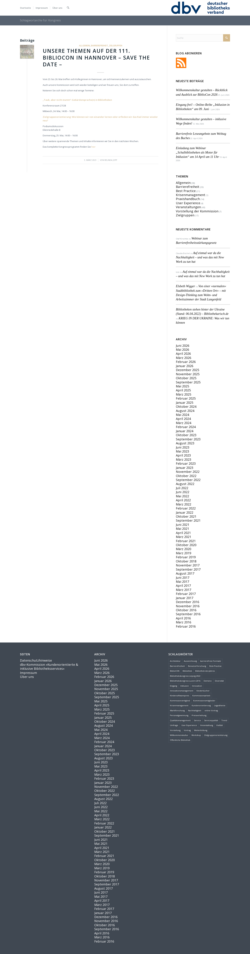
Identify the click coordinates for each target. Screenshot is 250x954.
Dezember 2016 (187, 602)
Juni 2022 (182, 492)
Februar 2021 (186, 541)
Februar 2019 (186, 557)
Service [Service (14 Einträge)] (197, 720)
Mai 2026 (182, 349)
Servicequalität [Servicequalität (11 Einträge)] (211, 720)
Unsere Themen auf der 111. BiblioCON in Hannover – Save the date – (96, 57)
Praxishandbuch (188, 199)
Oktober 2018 (186, 561)
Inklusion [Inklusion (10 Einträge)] (184, 686)
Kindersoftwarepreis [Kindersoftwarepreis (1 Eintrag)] (179, 695)
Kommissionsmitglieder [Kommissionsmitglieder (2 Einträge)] (204, 700)
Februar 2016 (186, 626)
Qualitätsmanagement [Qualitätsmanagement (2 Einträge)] (180, 720)
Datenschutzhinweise (36, 660)
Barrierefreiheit (99, 45)
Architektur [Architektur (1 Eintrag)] (175, 661)
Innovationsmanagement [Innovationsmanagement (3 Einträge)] (181, 690)
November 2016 (187, 606)
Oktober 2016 (186, 610)
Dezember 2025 (187, 370)
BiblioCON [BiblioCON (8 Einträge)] (174, 671)
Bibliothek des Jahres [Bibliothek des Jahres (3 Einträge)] (205, 671)
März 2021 (183, 537)
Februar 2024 (186, 427)
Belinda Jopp (111, 160)
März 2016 (183, 622)
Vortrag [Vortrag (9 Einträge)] (187, 730)
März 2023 (183, 459)
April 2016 (183, 618)
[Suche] (68, 8)
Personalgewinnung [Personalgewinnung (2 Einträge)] (179, 715)
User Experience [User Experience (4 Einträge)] (189, 725)
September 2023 (188, 439)
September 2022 (188, 480)
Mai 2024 (182, 415)
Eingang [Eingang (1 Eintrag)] (173, 686)
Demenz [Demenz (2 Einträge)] (208, 680)
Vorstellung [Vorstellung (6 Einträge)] (175, 730)
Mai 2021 (182, 528)
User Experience (188, 203)
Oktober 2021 (186, 516)
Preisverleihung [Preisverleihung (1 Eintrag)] (199, 715)
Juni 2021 (182, 524)
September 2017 (188, 569)
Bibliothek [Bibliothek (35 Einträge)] (187, 671)
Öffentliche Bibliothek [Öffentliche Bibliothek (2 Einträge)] (180, 740)
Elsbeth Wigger (185, 286)
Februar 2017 (186, 594)
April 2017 (183, 585)
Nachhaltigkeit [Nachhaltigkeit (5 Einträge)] (194, 710)
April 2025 (183, 390)
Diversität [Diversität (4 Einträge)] (219, 680)
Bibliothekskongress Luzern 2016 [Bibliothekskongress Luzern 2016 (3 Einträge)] (185, 680)
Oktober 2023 (186, 435)
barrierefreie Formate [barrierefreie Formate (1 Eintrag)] (210, 661)
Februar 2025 (186, 398)
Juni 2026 (182, 345)
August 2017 (185, 573)
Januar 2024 (184, 431)
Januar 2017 (184, 598)
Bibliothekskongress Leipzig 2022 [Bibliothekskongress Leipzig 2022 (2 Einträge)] (185, 676)
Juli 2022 (182, 488)
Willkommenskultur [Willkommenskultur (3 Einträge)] (179, 735)
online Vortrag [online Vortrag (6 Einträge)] (211, 710)
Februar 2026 (186, 362)
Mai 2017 (182, 581)
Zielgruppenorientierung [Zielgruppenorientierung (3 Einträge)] (215, 735)
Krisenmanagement (190, 195)
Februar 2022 (186, 508)
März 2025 (183, 394)
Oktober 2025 (186, 378)
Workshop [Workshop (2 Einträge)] (196, 735)
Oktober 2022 (186, 476)
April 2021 (183, 533)
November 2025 (187, 374)
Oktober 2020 (186, 545)
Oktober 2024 (186, 406)
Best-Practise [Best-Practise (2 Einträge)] (215, 666)
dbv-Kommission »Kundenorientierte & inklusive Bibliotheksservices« (49, 666)
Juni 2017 (182, 577)
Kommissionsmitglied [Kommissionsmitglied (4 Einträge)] (180, 700)
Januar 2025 (184, 402)
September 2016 (188, 614)
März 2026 (183, 358)
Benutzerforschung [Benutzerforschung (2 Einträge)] (197, 666)
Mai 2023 (182, 451)
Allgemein (84, 45)
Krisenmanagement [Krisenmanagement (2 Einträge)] (179, 705)
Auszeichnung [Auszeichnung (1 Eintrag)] (190, 661)
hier (93, 146)
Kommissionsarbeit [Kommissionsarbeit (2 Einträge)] (201, 695)
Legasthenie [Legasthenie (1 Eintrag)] (219, 705)
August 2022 (185, 484)
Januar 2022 (184, 512)
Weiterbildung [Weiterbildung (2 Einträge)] (200, 730)
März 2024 (183, 423)
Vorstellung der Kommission (197, 211)
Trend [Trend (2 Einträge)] (224, 720)
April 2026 (183, 353)
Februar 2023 (186, 463)
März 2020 (183, 549)
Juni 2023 (182, 447)
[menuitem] (25, 8)
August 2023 (185, 443)
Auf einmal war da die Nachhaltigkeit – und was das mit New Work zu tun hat (200, 257)
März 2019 (183, 553)
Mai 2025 (182, 386)
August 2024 (185, 411)
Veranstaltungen (188, 207)
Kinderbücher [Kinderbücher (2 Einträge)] (203, 690)
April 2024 (183, 419)
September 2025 (188, 382)
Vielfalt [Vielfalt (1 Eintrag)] (219, 725)
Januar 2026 (184, 366)
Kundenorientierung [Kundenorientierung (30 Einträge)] (201, 705)
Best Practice (186, 191)
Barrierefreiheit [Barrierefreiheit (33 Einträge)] (177, 666)
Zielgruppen (115, 45)
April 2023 (183, 455)
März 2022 (183, 504)
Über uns (27, 677)
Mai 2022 (182, 496)
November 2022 (187, 472)
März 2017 (183, 590)
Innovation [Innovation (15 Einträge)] (197, 686)
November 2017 (187, 565)
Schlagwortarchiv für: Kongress (40, 20)
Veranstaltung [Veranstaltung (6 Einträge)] (206, 725)
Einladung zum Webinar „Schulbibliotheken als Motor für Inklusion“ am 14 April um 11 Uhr (197, 152)
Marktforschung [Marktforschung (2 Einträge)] (177, 710)
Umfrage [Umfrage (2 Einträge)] (174, 725)
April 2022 (183, 500)
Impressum (28, 673)
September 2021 (188, 520)
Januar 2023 (184, 468)
